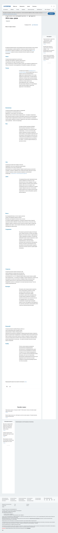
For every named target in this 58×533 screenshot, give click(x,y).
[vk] (7, 386)
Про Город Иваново (38, 498)
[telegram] (10, 386)
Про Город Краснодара (30, 500)
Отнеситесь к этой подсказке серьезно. (19, 173)
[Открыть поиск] (52, 6)
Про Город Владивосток (22, 500)
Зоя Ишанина (35, 24)
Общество (15, 6)
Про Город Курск (12, 499)
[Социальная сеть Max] (54, 500)
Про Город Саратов (38, 499)
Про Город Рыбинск (21, 499)
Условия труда (4, 505)
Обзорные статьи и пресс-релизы (6, 504)
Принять (51, 13)
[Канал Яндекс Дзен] (52, 500)
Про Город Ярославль (13, 500)
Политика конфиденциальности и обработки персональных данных (11, 524)
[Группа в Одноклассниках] (47, 500)
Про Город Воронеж (30, 498)
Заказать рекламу (31, 9)
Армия (28, 6)
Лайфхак (12, 9)
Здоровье (23, 9)
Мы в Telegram (47, 9)
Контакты (27, 504)
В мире (17, 9)
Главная (3, 506)
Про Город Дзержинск (5, 498)
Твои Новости (4, 500)
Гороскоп (8, 21)
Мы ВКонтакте (39, 9)
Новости (27, 505)
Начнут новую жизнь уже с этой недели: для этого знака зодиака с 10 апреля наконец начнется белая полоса (21, 416)
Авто (15, 505)
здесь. (26, 381)
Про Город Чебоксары (13, 498)
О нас (15, 504)
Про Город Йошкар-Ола (5, 499)
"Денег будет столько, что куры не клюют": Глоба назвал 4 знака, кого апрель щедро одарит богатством (21, 411)
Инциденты (22, 6)
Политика (34, 6)
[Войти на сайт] (54, 6)
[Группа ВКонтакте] (44, 500)
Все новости (5, 9)
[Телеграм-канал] (49, 500)
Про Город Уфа (29, 499)
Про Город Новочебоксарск (22, 498)
